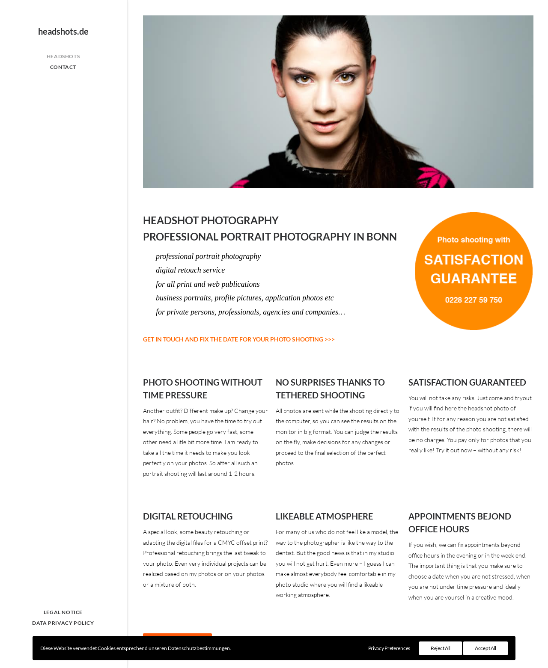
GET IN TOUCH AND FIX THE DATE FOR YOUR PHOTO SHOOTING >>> (239, 339)
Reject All (440, 648)
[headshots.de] (63, 31)
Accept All (485, 648)
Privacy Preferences (389, 648)
